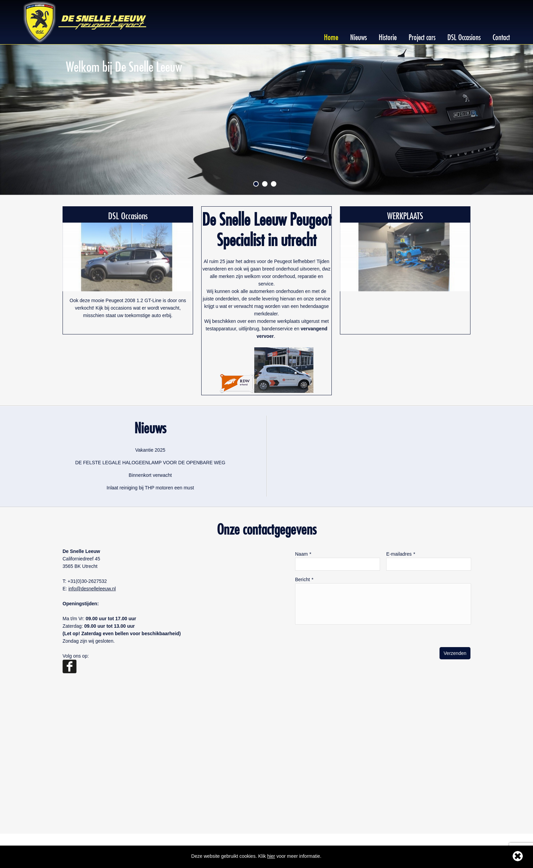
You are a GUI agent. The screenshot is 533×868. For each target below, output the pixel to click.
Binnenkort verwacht (150, 475)
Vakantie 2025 (150, 450)
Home (331, 36)
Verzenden (455, 653)
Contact (501, 36)
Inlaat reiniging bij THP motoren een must (150, 487)
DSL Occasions (464, 36)
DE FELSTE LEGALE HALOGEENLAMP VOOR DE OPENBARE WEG (150, 462)
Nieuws (358, 36)
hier (271, 856)
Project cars (422, 36)
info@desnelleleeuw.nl (92, 588)
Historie (388, 36)
